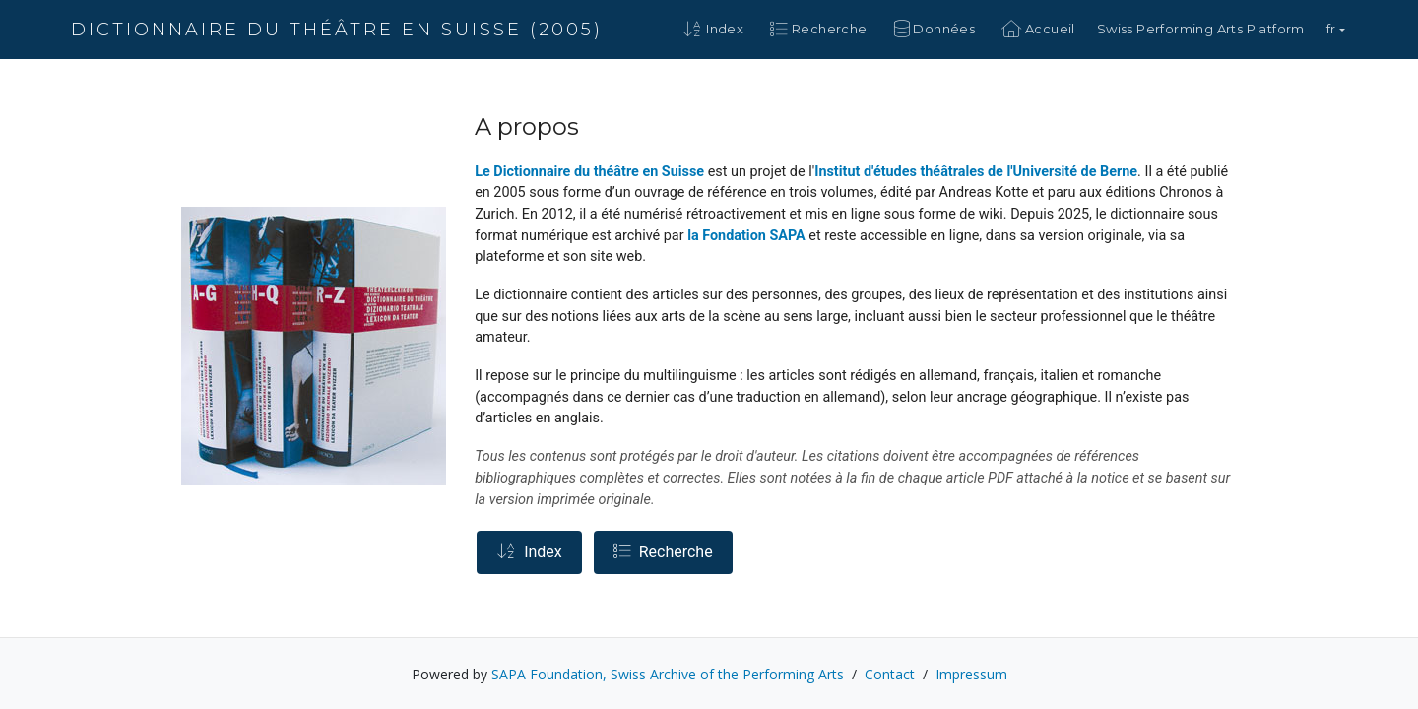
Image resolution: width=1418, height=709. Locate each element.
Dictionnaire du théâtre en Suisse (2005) (337, 29)
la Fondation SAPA (746, 235)
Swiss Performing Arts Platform (1201, 28)
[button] (1335, 29)
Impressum (971, 674)
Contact (890, 674)
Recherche (663, 552)
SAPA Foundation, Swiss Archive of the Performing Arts (667, 674)
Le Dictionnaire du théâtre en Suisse (589, 171)
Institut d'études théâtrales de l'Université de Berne (975, 171)
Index (529, 552)
